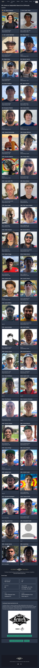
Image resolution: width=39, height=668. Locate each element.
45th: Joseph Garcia (7, 544)
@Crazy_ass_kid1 (8, 347)
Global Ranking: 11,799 (6, 348)
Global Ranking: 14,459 (24, 493)
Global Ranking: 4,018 (6, 251)
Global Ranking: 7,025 (24, 80)
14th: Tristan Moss (24, 156)
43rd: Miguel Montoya (7, 520)
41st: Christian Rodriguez (8, 496)
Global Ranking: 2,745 (24, 299)
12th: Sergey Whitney (25, 132)
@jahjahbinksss (8, 79)
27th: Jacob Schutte (7, 327)
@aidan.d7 (7, 249)
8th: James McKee (24, 83)
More (34, 1)
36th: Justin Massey (25, 423)
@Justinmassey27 (26, 443)
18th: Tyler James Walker (26, 205)
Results (30, 1)
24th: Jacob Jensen (25, 278)
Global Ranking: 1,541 (24, 129)
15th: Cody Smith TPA (7, 181)
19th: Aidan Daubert (7, 229)
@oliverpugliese (8, 103)
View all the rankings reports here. (19, 573)
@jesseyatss (7, 225)
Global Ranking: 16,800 (24, 153)
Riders (22, 1)
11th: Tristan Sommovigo (8, 132)
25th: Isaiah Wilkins (6, 302)
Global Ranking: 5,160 (6, 444)
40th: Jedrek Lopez (25, 472)
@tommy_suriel (26, 516)
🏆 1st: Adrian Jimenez (7, 10)
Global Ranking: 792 (5, 56)
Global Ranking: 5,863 (6, 275)
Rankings (26, 1)
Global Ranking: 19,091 (24, 517)
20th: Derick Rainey (25, 229)
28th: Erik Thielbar (24, 327)
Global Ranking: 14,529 (6, 420)
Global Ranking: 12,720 (6, 129)
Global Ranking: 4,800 (24, 31)
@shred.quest (26, 176)
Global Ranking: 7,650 (24, 104)
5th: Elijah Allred (6, 59)
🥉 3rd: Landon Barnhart (8, 34)
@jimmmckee (25, 103)
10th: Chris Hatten (24, 108)
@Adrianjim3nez (8, 30)
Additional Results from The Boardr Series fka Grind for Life (19, 635)
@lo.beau (25, 201)
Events (8, 1)
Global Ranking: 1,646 (6, 31)
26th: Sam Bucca (24, 302)
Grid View (27, 640)
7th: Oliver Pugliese (7, 83)
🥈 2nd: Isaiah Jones (25, 10)
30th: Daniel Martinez (25, 351)
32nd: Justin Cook (24, 375)
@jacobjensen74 (26, 298)
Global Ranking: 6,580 (6, 299)
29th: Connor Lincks (7, 351)
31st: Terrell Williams (7, 375)
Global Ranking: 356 (5, 80)
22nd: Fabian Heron (25, 254)
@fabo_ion (25, 274)
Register (18, 1)
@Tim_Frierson (8, 419)
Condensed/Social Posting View (16, 640)
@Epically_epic (26, 225)
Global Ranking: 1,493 (6, 153)
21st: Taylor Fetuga (6, 254)
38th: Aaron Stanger (25, 447)
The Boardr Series (13, 2)
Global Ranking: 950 (24, 202)
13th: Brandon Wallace (7, 156)
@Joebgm (7, 564)
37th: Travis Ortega (6, 447)
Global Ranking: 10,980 (24, 251)
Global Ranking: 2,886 (6, 202)
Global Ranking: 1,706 (24, 372)
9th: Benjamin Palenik (7, 108)
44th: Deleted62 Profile (25, 520)
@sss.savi (7, 443)
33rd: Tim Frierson (6, 399)
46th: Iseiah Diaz (24, 544)
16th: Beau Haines (24, 181)
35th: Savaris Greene (7, 423)
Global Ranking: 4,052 (6, 226)
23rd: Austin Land (6, 278)
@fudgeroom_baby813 (27, 249)
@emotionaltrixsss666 (9, 201)
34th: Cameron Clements (26, 399)
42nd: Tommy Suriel (25, 496)
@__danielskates (26, 371)
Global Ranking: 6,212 (6, 372)
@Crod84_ (7, 517)
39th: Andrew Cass (6, 472)
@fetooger (7, 274)
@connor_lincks (8, 371)
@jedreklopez (25, 492)
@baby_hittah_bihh (26, 30)
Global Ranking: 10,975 (24, 275)
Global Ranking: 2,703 (24, 324)
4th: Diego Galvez (24, 34)
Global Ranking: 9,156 (6, 104)
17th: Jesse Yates (6, 205)
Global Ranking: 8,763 (24, 56)
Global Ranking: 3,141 (24, 444)
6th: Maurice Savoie (25, 59)
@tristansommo (8, 152)
